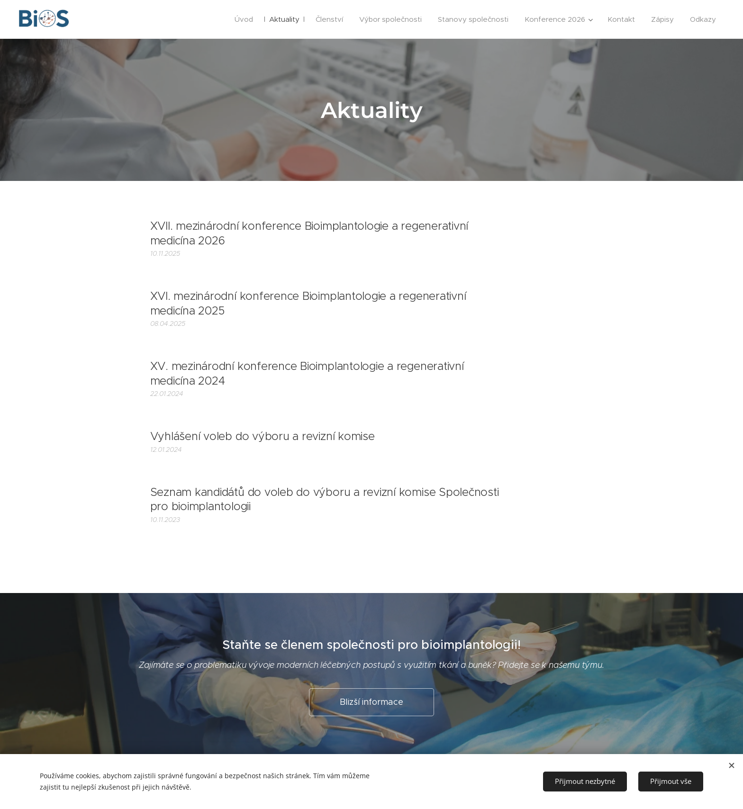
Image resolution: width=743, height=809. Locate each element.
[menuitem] (244, 19)
